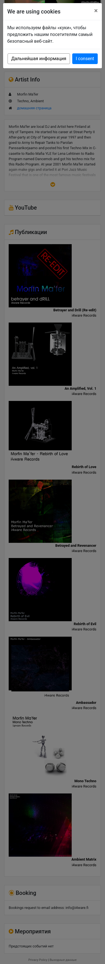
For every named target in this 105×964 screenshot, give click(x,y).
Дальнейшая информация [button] (38, 58)
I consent (85, 58)
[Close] (96, 10)
